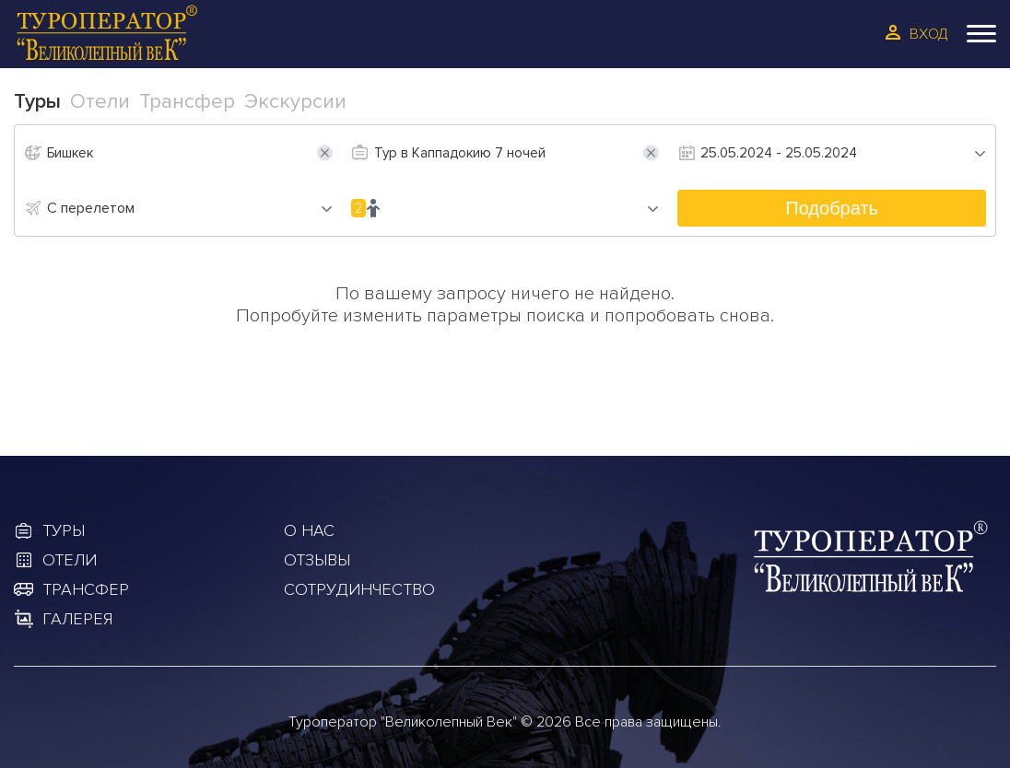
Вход (929, 34)
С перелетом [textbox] (91, 208)
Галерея (77, 619)
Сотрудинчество (359, 589)
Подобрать (831, 208)
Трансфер (85, 589)
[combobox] (190, 208)
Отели (69, 560)
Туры (63, 530)
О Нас (309, 530)
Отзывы (317, 560)
